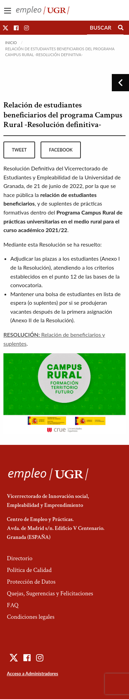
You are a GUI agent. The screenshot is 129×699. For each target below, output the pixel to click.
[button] (5, 27)
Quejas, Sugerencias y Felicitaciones (50, 593)
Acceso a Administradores (32, 673)
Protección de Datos (31, 582)
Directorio (19, 558)
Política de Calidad (29, 570)
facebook (61, 150)
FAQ (13, 605)
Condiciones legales (30, 617)
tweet (19, 150)
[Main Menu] (7, 10)
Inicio (11, 42)
